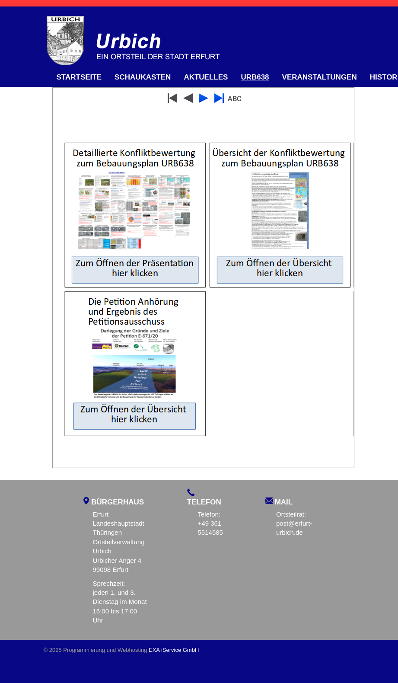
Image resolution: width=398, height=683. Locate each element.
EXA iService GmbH (174, 650)
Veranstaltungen (319, 77)
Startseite (79, 77)
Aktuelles (206, 77)
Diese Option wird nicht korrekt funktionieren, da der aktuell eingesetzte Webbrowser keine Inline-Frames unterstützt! (203, 277)
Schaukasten (143, 77)
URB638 (255, 77)
